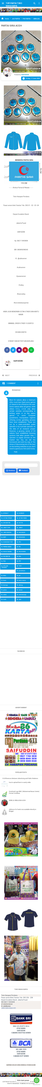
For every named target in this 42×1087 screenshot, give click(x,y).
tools (4, 599)
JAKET (21, 527)
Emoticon (10, 470)
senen (21, 590)
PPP (20, 561)
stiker (5, 594)
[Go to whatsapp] (36, 1080)
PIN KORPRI (22, 551)
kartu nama (22, 580)
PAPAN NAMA (7, 547)
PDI (20, 547)
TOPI (20, 566)
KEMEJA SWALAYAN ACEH (17, 800)
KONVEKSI (22, 537)
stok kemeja (22, 594)
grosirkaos (22, 571)
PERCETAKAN (7, 551)
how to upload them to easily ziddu (20, 782)
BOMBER (21, 513)
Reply (15, 452)
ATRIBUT (6, 513)
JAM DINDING (7, 532)
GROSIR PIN (6, 523)
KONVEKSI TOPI (8, 542)
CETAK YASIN (23, 518)
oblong (21, 585)
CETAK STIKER (7, 518)
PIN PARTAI (6, 556)
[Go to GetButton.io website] (36, 1084)
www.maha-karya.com (8, 1008)
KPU (20, 542)
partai (5, 590)
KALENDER (22, 532)
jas (19, 575)
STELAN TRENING (4, 566)
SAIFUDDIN (18, 361)
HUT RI (21, 523)
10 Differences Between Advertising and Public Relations (20, 778)
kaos (4, 580)
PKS (20, 556)
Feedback (23, 470)
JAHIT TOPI (6, 527)
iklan (4, 575)
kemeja (5, 585)
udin (20, 599)
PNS (4, 561)
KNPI (4, 537)
